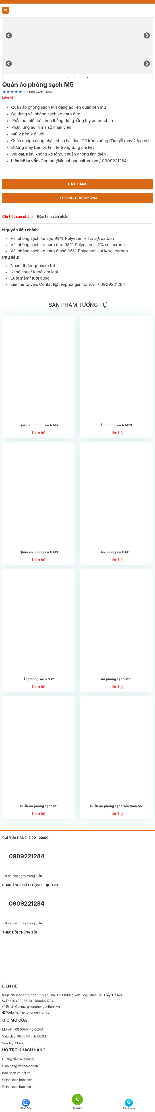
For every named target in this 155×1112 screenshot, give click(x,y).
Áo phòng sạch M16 (116, 552)
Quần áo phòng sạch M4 (38, 425)
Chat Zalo (26, 1104)
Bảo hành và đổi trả (16, 1073)
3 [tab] (81, 77)
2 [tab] (74, 77)
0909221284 (23, 856)
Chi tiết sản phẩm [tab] (17, 216)
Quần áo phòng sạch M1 (39, 806)
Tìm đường (129, 1104)
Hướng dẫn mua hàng (18, 1059)
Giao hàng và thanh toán (20, 1066)
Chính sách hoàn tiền (17, 1080)
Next (146, 34)
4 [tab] (87, 77)
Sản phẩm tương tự (78, 305)
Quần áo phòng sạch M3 (39, 552)
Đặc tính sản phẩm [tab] (53, 216)
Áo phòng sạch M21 (116, 679)
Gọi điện (77, 1099)
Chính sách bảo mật (16, 1087)
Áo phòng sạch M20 (116, 425)
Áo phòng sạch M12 (38, 679)
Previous (8, 34)
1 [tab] (67, 77)
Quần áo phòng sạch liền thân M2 (116, 806)
